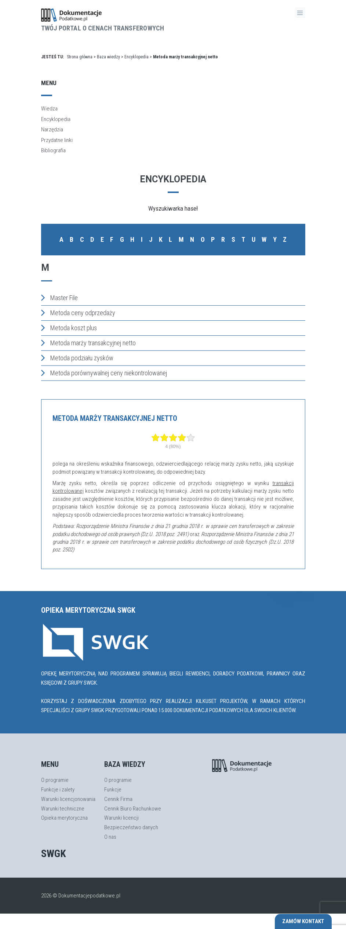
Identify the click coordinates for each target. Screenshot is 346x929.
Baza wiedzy (108, 56)
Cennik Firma (118, 799)
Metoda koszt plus (69, 328)
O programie (55, 780)
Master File (59, 297)
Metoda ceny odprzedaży (78, 312)
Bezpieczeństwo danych (131, 827)
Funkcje (112, 789)
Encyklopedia (136, 56)
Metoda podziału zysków (77, 358)
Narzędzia (52, 129)
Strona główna (79, 56)
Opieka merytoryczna (64, 818)
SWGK (53, 854)
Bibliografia (53, 150)
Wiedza (49, 108)
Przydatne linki (57, 140)
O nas (110, 837)
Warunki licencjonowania (68, 799)
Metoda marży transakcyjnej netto (88, 343)
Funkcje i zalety (57, 789)
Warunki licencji (121, 818)
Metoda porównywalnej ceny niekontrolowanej (104, 373)
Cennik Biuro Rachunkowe (132, 808)
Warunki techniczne (62, 808)
